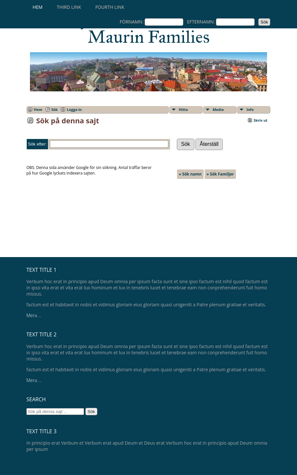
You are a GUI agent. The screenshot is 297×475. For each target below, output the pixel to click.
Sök (54, 109)
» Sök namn (190, 174)
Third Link (69, 7)
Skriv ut (260, 120)
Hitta (183, 109)
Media (218, 109)
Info (250, 109)
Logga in (74, 109)
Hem (38, 7)
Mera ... (33, 315)
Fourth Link (109, 7)
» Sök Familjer (220, 174)
